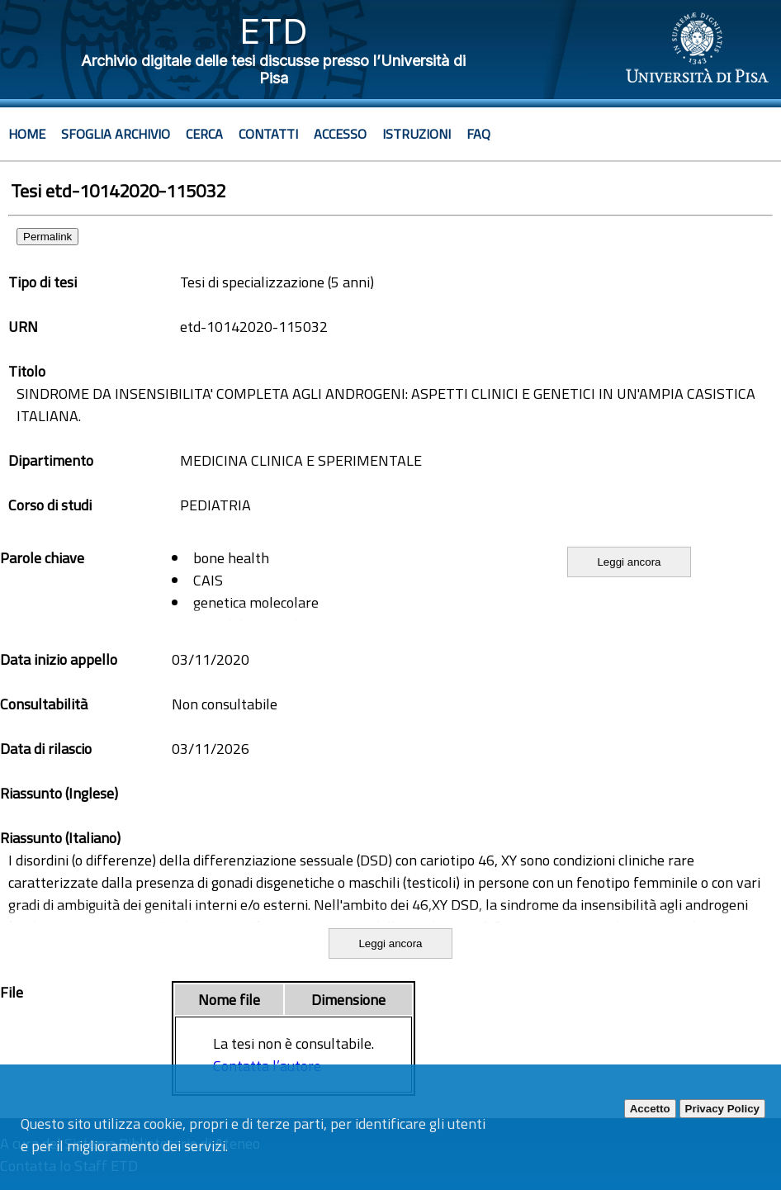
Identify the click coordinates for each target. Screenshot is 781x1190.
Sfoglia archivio (115, 134)
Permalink (47, 236)
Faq (478, 134)
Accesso (340, 134)
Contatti (268, 134)
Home (26, 134)
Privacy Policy (722, 1108)
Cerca (204, 134)
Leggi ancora (628, 562)
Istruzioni (416, 134)
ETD (273, 31)
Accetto (650, 1108)
